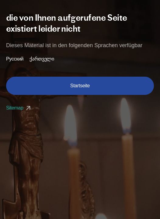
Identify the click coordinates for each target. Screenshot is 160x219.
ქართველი (42, 59)
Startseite (80, 85)
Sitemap (19, 107)
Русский (14, 59)
